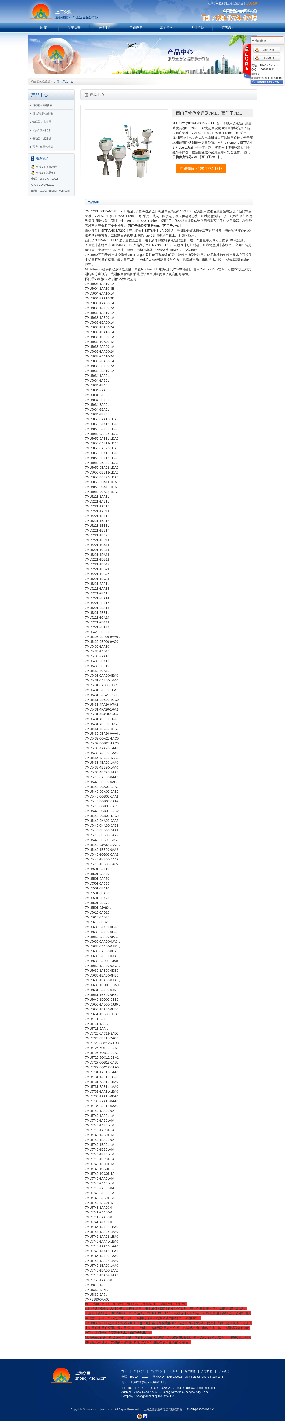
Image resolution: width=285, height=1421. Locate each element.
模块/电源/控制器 (42, 113)
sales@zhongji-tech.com (266, 77)
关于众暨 (74, 28)
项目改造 (268, 50)
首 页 (43, 28)
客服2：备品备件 (46, 172)
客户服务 (166, 28)
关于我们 (139, 1371)
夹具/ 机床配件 (41, 130)
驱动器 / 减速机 (41, 138)
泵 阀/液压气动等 (42, 146)
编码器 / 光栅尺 (41, 121)
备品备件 (268, 58)
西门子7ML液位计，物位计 (104, 279)
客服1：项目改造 (46, 166)
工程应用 (135, 28)
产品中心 (105, 28)
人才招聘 (197, 28)
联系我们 (228, 28)
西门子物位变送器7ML (144, 226)
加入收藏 (251, 3)
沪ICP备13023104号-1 (200, 1409)
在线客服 (246, 62)
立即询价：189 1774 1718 (201, 169)
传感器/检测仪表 (42, 105)
